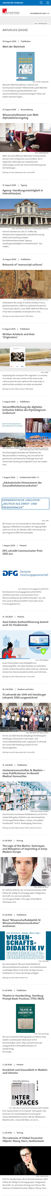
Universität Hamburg (12, 2)
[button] (41, 3)
